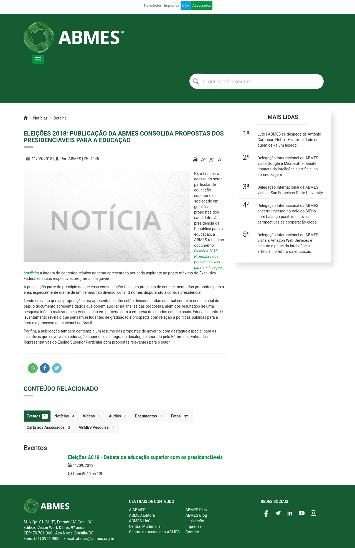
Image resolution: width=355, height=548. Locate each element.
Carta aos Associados (49, 427)
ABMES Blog (196, 515)
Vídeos (92, 416)
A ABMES (137, 510)
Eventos (37, 416)
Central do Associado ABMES (154, 532)
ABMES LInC (140, 521)
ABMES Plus (196, 510)
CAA (185, 5)
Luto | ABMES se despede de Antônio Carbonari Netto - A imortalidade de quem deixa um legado (289, 139)
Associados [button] (201, 5)
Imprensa (171, 5)
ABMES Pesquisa (97, 427)
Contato (192, 532)
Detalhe (60, 118)
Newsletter (152, 5)
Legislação (194, 521)
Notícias (40, 118)
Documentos (149, 416)
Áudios (118, 416)
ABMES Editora (142, 515)
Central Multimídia (145, 526)
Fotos (180, 416)
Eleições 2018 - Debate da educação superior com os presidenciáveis (145, 457)
